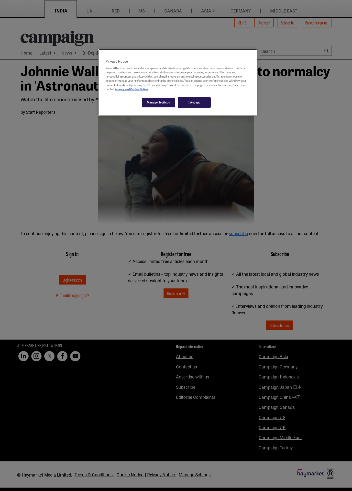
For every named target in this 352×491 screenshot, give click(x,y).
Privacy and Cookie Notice (131, 89)
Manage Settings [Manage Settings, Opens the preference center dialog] (158, 102)
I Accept (194, 102)
